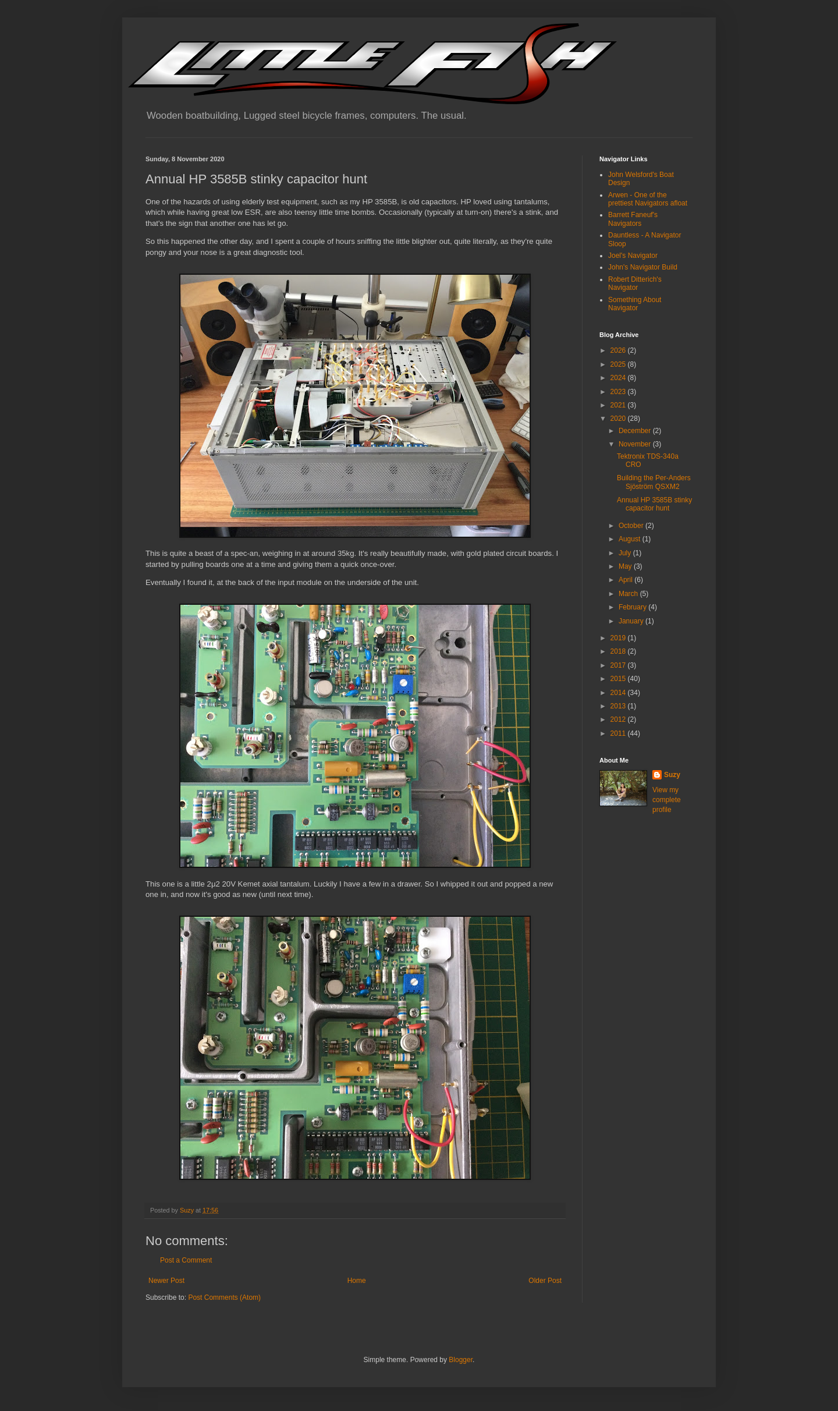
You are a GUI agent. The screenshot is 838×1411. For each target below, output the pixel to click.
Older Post (545, 1281)
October (632, 526)
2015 (619, 679)
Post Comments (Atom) (224, 1297)
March (629, 594)
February (633, 607)
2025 (619, 364)
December (636, 431)
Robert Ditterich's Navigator (635, 283)
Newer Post (166, 1281)
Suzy (672, 775)
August (630, 539)
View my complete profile (666, 800)
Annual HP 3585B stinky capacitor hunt (654, 504)
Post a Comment (186, 1260)
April (626, 580)
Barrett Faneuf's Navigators (633, 219)
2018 (619, 651)
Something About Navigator (634, 304)
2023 (619, 392)
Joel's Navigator (633, 255)
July (626, 553)
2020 (619, 418)
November (636, 444)
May (626, 566)
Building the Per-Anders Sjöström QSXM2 (654, 482)
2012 (619, 719)
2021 (619, 405)
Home (356, 1281)
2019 (619, 638)
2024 (619, 378)
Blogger (461, 1360)
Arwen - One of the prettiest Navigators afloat (647, 199)
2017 (619, 665)
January (632, 621)
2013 (619, 706)
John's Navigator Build (642, 267)
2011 (619, 733)
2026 (619, 350)
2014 (619, 693)
